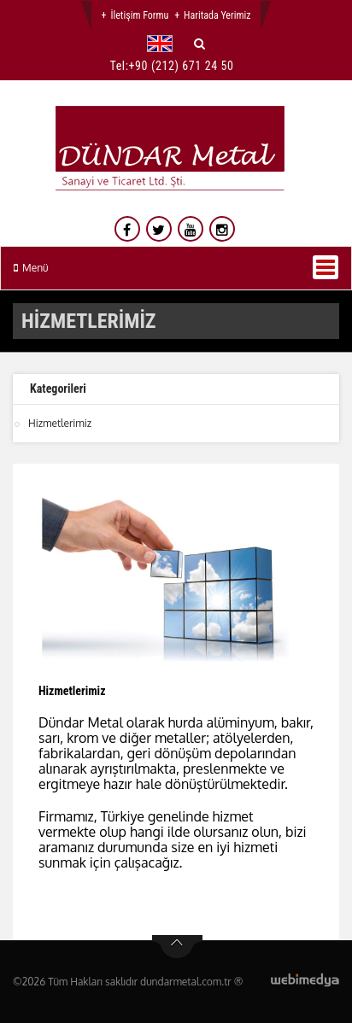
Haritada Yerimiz (217, 15)
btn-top (177, 947)
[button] (164, 43)
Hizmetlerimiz (59, 423)
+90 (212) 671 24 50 (181, 66)
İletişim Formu (139, 15)
